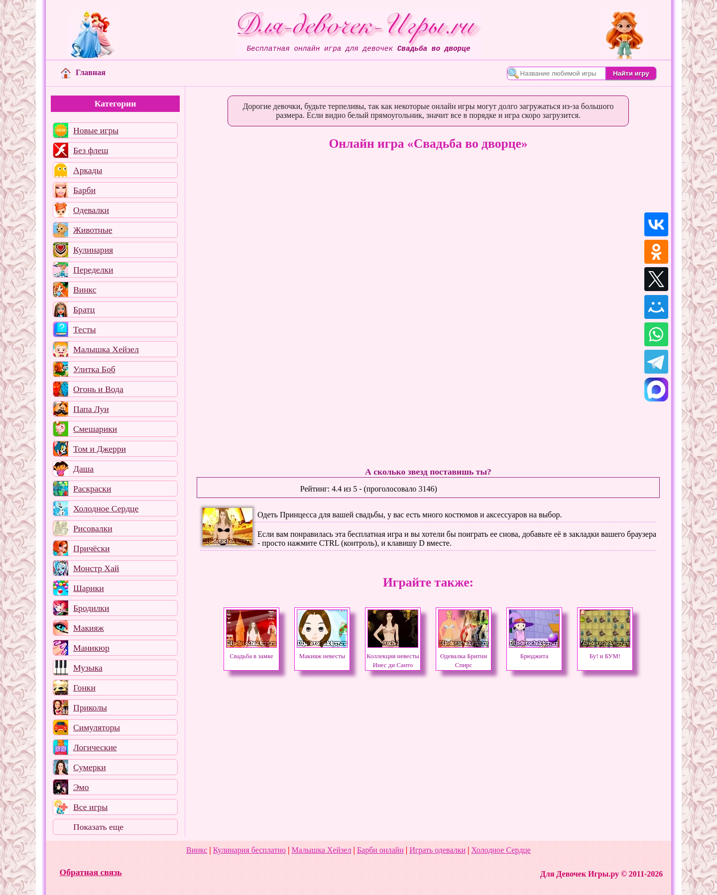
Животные (93, 230)
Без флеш (91, 150)
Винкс (84, 290)
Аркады (87, 170)
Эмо (81, 787)
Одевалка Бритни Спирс (463, 656)
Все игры (90, 807)
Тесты (84, 329)
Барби (84, 190)
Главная (83, 72)
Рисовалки (93, 528)
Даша (83, 469)
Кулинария (93, 250)
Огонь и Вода (98, 389)
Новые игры (96, 130)
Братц (84, 309)
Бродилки (91, 608)
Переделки (93, 270)
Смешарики (95, 429)
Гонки (84, 688)
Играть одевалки (437, 850)
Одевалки (91, 210)
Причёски (91, 548)
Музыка (88, 668)
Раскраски (92, 489)
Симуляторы (96, 727)
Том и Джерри (99, 449)
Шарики (88, 588)
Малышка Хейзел (106, 349)
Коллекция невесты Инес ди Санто (392, 656)
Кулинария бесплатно (249, 850)
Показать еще (98, 827)
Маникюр (91, 648)
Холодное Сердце (105, 508)
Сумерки (89, 767)
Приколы (90, 707)
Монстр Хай (96, 568)
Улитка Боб (94, 369)
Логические (95, 747)
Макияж (88, 628)
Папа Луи (91, 409)
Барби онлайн (380, 850)
